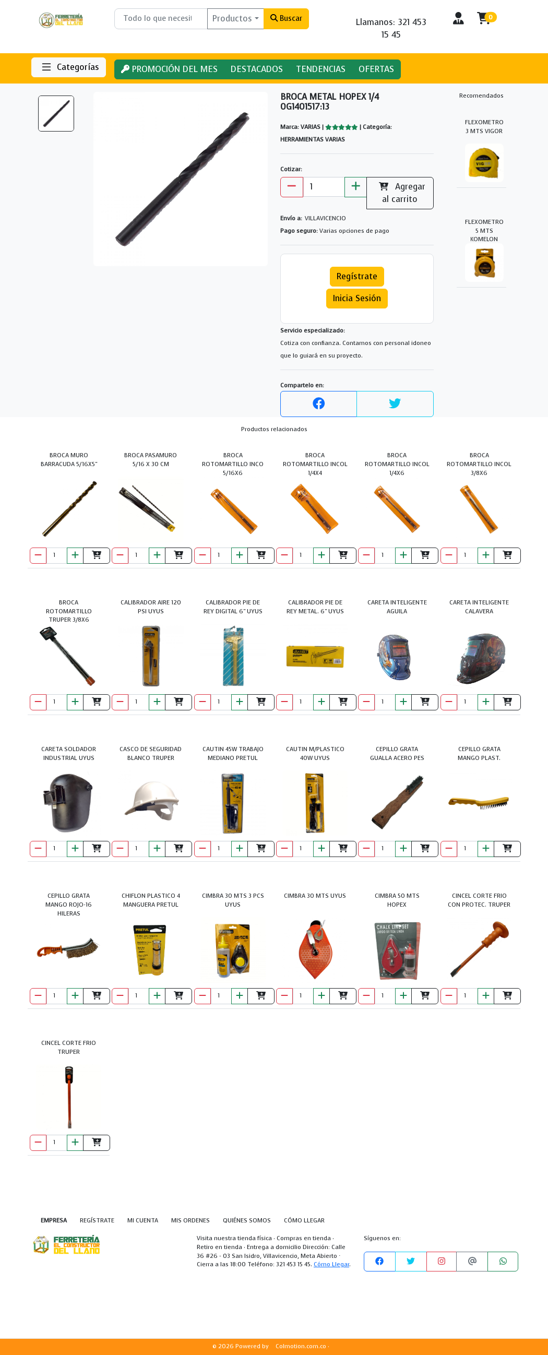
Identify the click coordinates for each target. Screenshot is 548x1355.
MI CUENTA (142, 1221)
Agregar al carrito (400, 193)
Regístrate (357, 276)
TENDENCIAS (321, 69)
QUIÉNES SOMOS (247, 1221)
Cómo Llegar (331, 1264)
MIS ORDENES (190, 1221)
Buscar (286, 18)
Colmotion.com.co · (302, 1346)
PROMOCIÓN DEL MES (169, 69)
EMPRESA (54, 1221)
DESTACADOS (257, 69)
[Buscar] (161, 18)
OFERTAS (376, 69)
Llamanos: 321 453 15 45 (391, 28)
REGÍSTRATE (97, 1221)
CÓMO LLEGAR (304, 1221)
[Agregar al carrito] (96, 556)
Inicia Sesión (357, 298)
